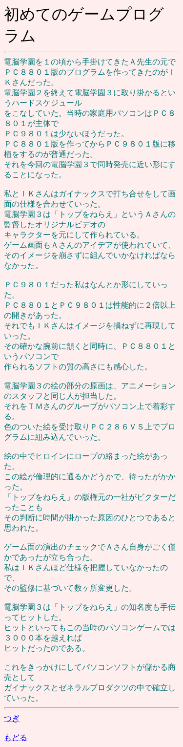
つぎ (12, 718)
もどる (15, 737)
